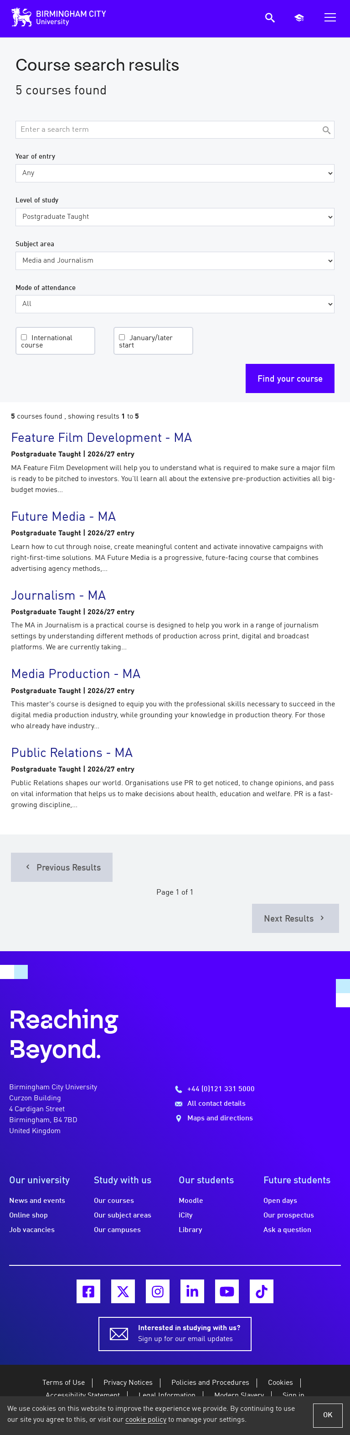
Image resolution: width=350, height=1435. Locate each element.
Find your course (290, 379)
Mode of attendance (45, 288)
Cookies (280, 1383)
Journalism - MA (58, 596)
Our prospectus (288, 1215)
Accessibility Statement (83, 1395)
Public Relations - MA (72, 753)
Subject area (34, 244)
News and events (37, 1201)
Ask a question (287, 1230)
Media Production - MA (75, 674)
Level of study (36, 200)
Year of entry (35, 157)
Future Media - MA (63, 517)
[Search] (326, 131)
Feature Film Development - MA (101, 438)
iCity (186, 1215)
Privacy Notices (128, 1383)
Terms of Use (63, 1383)
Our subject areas (122, 1215)
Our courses (114, 1201)
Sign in (293, 1395)
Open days (280, 1201)
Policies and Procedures (210, 1383)
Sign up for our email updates (189, 1333)
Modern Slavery (239, 1395)
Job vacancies (32, 1230)
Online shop (28, 1215)
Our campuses (117, 1230)
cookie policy (145, 1420)
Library (190, 1230)
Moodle (191, 1201)
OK (328, 1415)
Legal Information (167, 1395)
